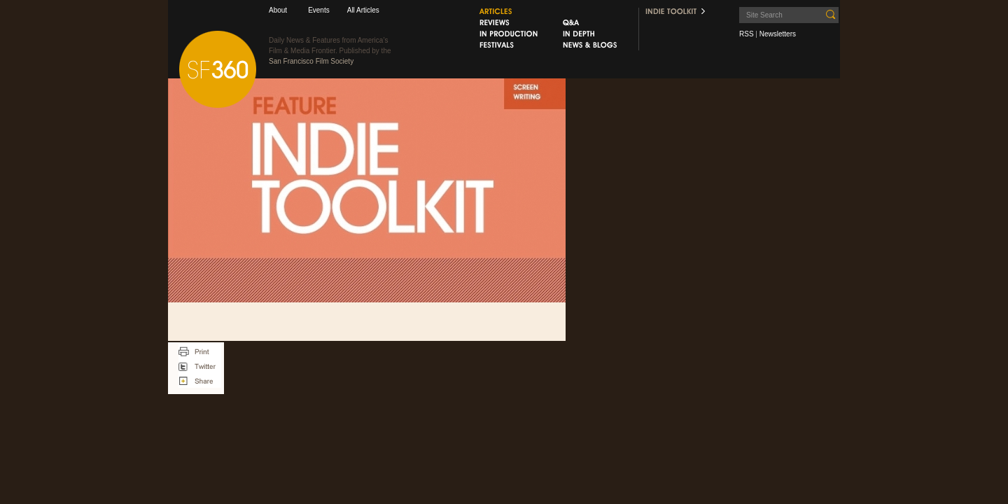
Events (319, 10)
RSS (746, 34)
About (278, 10)
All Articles (363, 10)
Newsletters (778, 34)
